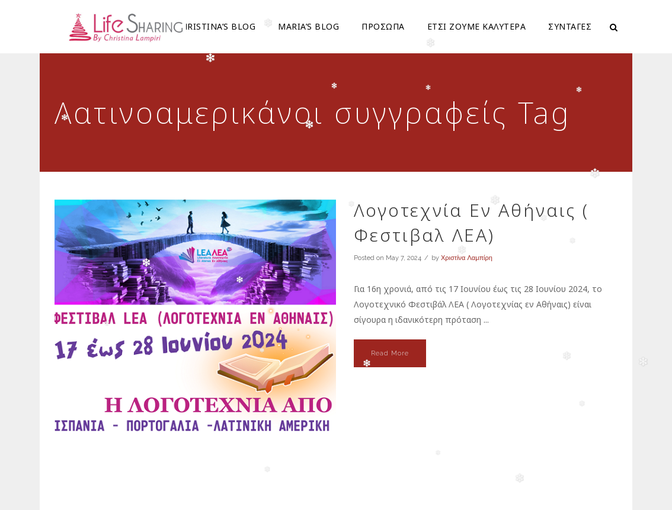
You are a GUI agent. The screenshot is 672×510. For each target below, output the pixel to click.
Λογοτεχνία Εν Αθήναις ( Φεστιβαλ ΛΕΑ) (471, 222)
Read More (390, 353)
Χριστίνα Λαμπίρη (466, 258)
